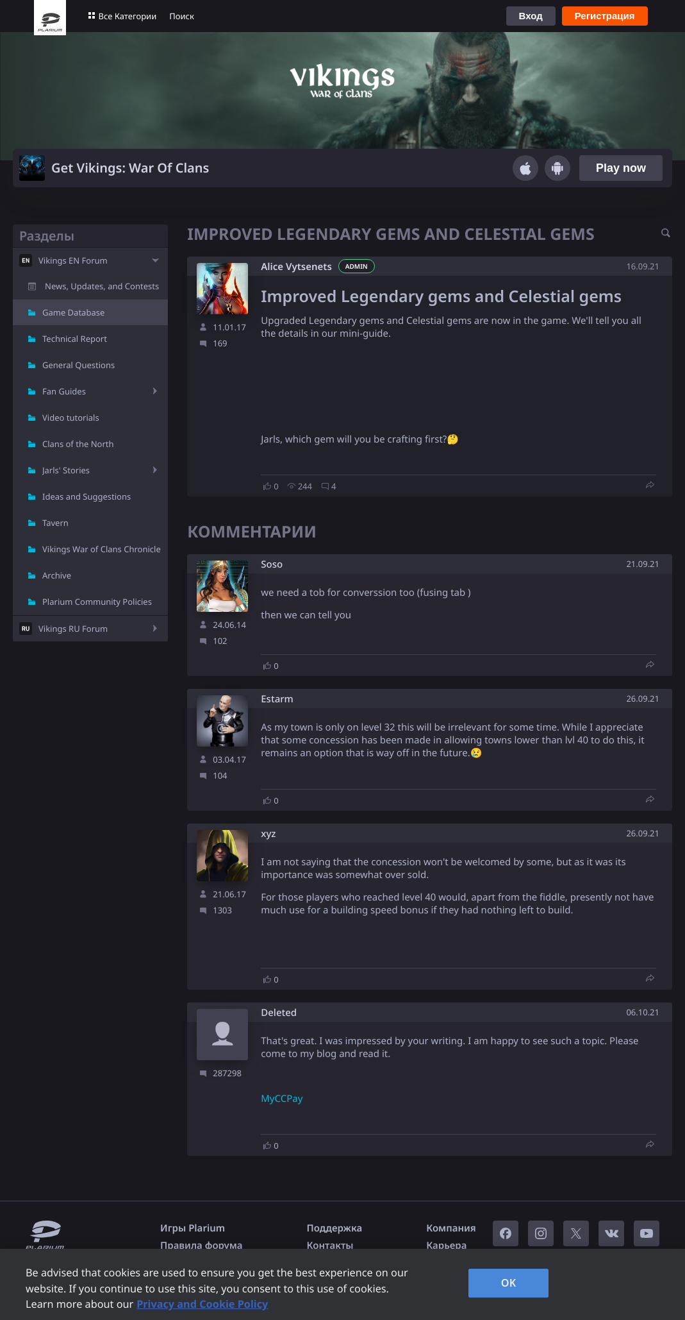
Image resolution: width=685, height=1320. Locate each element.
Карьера (446, 1245)
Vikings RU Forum (73, 628)
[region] (342, 1284)
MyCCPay (281, 1098)
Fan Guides (64, 391)
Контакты (330, 1245)
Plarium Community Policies (97, 601)
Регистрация (605, 15)
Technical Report (74, 338)
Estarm (277, 699)
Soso (272, 565)
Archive (56, 575)
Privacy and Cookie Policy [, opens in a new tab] (202, 1304)
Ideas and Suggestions (86, 496)
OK (508, 1283)
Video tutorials (70, 417)
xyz (268, 834)
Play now (621, 168)
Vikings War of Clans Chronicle (101, 549)
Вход (531, 15)
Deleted (279, 1013)
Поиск (181, 16)
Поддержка (335, 1228)
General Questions (78, 365)
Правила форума (201, 1245)
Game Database (73, 312)
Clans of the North (78, 444)
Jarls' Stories (66, 470)
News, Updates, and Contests (102, 286)
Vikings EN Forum (73, 260)
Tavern (55, 523)
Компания (451, 1228)
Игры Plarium (192, 1228)
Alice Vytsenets (296, 266)
